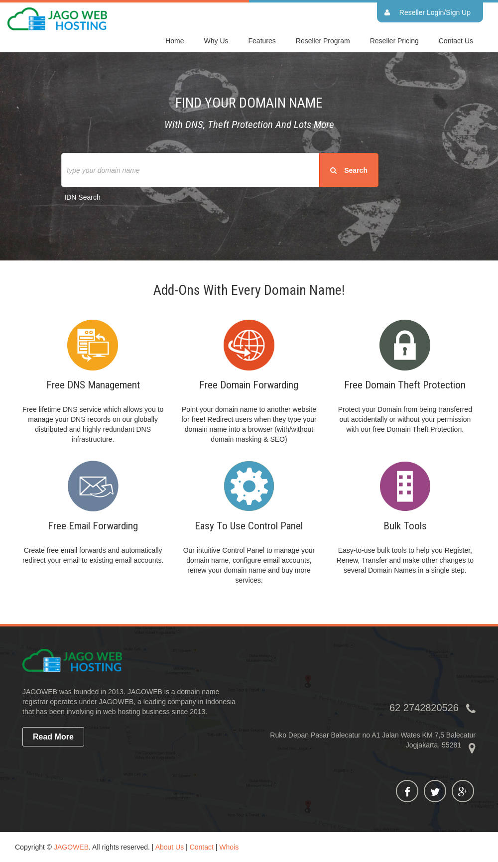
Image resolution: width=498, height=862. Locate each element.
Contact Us (456, 41)
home (174, 41)
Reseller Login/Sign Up (435, 12)
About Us (169, 847)
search (349, 170)
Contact (202, 847)
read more (53, 737)
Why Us (216, 41)
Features (262, 41)
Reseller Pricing (394, 41)
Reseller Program (323, 41)
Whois (229, 847)
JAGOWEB (71, 847)
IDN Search (82, 197)
